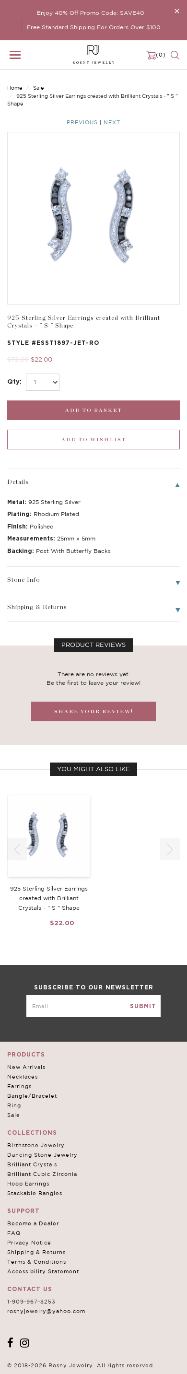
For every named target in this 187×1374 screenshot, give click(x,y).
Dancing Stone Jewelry (42, 1155)
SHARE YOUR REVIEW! (93, 711)
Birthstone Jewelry (36, 1145)
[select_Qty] (42, 382)
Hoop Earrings (28, 1183)
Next (112, 122)
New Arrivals (26, 1067)
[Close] (177, 11)
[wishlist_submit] (93, 439)
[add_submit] (93, 410)
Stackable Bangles (34, 1193)
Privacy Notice (29, 1242)
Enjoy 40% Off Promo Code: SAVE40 (90, 13)
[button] (170, 849)
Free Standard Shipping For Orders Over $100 (94, 27)
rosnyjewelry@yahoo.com (46, 1311)
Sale (38, 88)
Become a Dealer (33, 1223)
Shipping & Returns (36, 1252)
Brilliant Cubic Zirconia (42, 1174)
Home (15, 88)
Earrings (19, 1086)
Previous (82, 122)
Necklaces (22, 1077)
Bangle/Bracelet (32, 1096)
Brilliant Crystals (32, 1164)
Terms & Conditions (36, 1262)
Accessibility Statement (43, 1271)
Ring (14, 1105)
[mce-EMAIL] (93, 1006)
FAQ (14, 1233)
